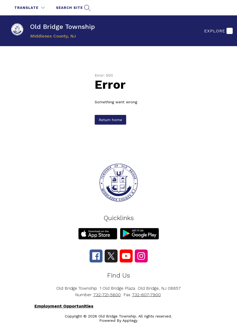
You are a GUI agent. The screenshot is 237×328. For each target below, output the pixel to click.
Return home (110, 120)
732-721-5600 (107, 294)
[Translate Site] (29, 7)
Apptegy (129, 320)
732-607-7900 (146, 294)
